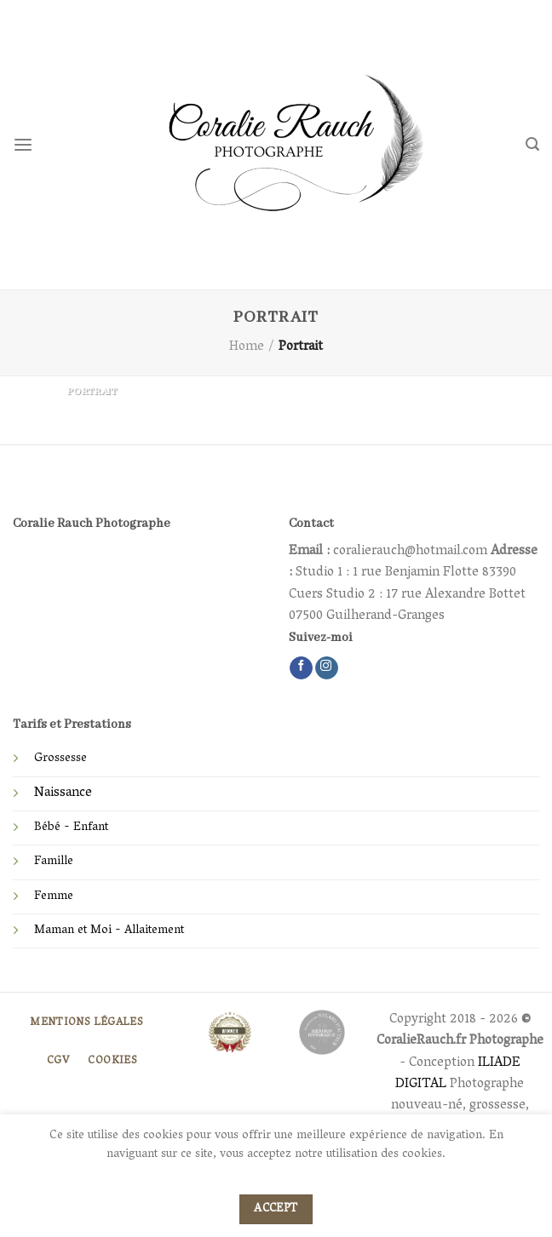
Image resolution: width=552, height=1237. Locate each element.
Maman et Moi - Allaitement (109, 930)
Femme (53, 896)
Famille (53, 861)
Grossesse (60, 758)
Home (246, 347)
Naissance (63, 793)
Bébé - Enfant (71, 827)
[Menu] (23, 145)
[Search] (532, 144)
